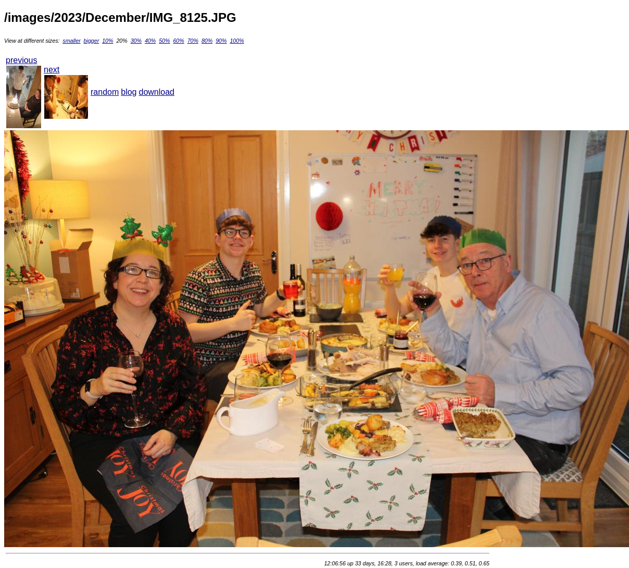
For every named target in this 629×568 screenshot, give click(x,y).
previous (21, 60)
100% (237, 41)
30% (136, 41)
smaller (71, 41)
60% (178, 41)
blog (128, 92)
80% (207, 41)
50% (164, 41)
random (105, 92)
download (157, 92)
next (51, 69)
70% (192, 41)
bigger (91, 41)
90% (221, 41)
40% (150, 41)
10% (107, 41)
